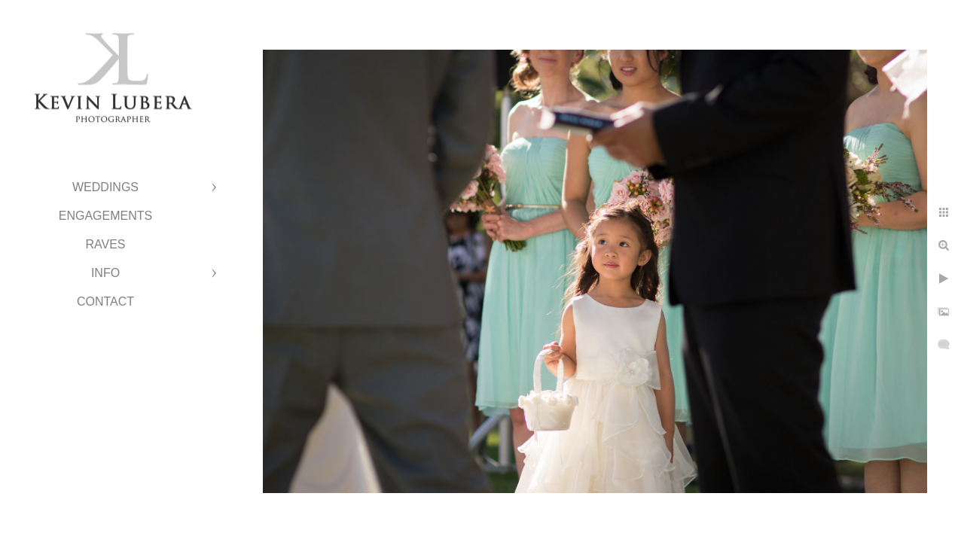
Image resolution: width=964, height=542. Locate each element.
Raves (105, 244)
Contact (105, 301)
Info (105, 272)
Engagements (105, 215)
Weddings (105, 187)
